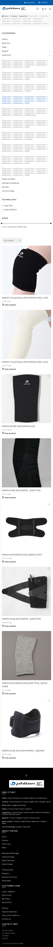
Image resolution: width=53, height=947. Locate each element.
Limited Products (28, 798)
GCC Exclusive (14, 798)
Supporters (23, 16)
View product (10, 305)
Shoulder (45, 812)
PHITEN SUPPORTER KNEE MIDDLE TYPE (22, 555)
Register (11, 892)
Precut (11, 809)
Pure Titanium (15, 802)
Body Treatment (8, 860)
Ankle (32, 812)
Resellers (5, 873)
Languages (29, 2)
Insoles (5, 814)
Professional (42, 798)
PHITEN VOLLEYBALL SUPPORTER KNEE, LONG (25, 362)
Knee (15, 812)
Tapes (4, 47)
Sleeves (19, 818)
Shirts (12, 818)
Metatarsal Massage (10, 853)
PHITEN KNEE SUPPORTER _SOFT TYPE (21, 490)
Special (28, 809)
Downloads (6, 881)
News (4, 848)
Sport (48, 802)
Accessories (35, 818)
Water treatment (24, 827)
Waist (20, 812)
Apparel (5, 51)
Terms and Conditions (11, 915)
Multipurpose (14, 814)
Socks (26, 818)
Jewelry (5, 39)
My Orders (6, 899)
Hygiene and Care (19, 805)
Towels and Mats (8, 179)
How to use (6, 844)
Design (42, 802)
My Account (6, 895)
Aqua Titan (8, 206)
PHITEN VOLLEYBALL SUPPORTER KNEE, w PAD (25, 298)
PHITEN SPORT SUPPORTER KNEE (18, 426)
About (4, 837)
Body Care (6, 43)
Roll (16, 809)
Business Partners (9, 877)
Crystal (26, 802)
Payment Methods (9, 912)
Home (6, 16)
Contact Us (6, 919)
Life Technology (8, 191)
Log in (4, 892)
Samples (5, 187)
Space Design (7, 864)
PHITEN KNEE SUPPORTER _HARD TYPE (21, 619)
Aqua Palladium (10, 210)
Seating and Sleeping (10, 183)
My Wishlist (6, 902)
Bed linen (35, 821)
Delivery (5, 908)
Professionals (7, 870)
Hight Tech (34, 802)
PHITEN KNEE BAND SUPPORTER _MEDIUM (23, 751)
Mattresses (26, 821)
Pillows (17, 821)
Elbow (38, 812)
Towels (43, 821)
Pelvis (26, 812)
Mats (4, 823)
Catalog (14, 16)
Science (5, 840)
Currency (43, 2)
